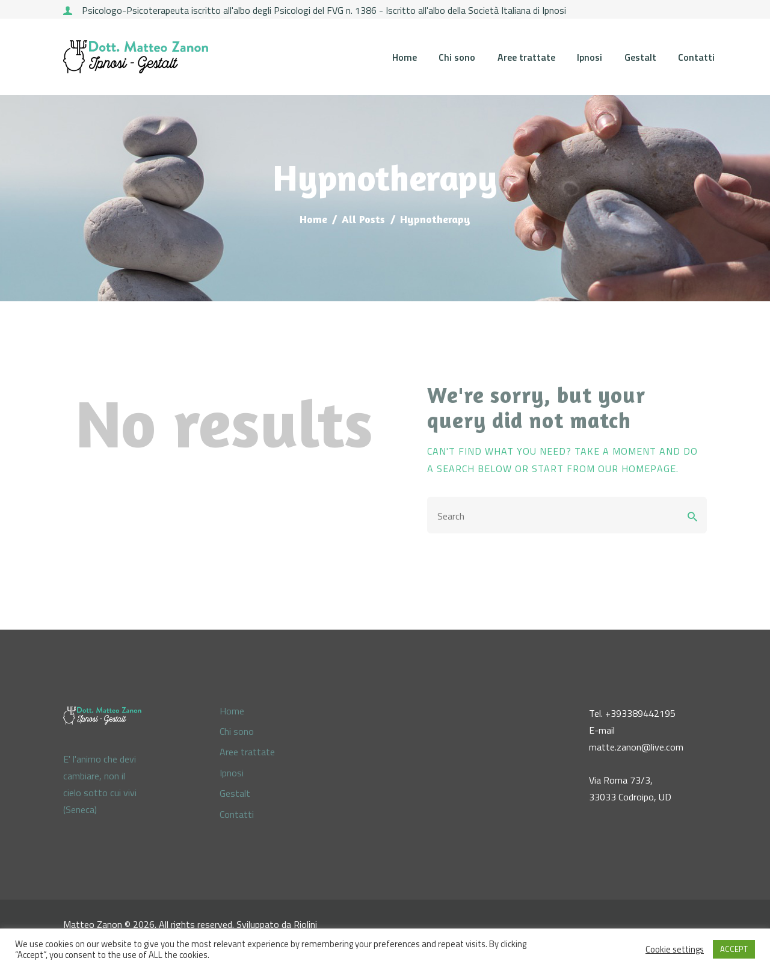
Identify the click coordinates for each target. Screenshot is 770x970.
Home (313, 219)
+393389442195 (640, 713)
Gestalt (235, 793)
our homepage (637, 468)
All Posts (363, 219)
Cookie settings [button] (674, 949)
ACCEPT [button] (734, 949)
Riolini (305, 924)
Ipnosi (232, 773)
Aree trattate (247, 751)
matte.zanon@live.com (636, 747)
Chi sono (237, 731)
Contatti (237, 814)
